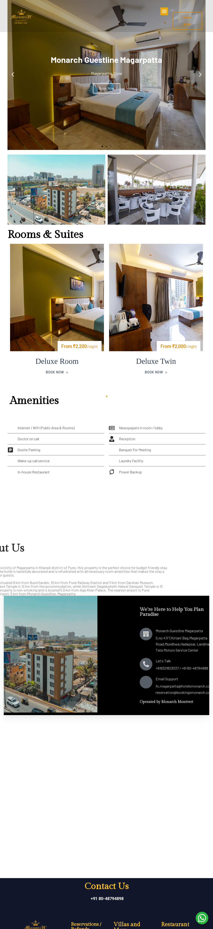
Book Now (55, 372)
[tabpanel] (56, 315)
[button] (164, 11)
